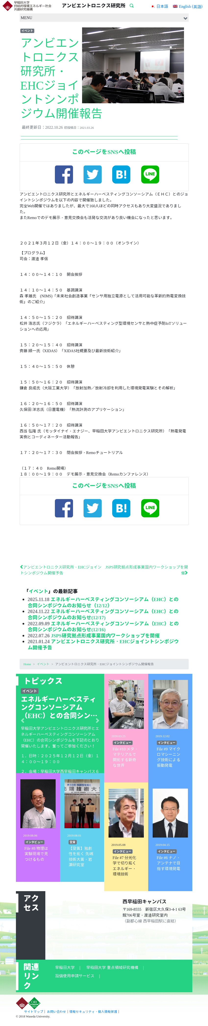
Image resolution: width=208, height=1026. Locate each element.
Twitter (94, 175)
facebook (65, 175)
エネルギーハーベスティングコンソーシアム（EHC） (60, 732)
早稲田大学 (65, 965)
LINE (151, 175)
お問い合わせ (56, 1010)
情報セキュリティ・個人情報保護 (93, 1010)
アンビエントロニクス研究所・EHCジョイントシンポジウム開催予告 (103, 643)
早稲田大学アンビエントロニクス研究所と (58, 727)
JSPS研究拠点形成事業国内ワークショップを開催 (105, 634)
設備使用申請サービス (74, 974)
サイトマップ (33, 1010)
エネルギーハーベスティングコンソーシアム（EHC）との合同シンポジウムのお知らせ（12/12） (103, 601)
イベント (27, 31)
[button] (22, 718)
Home (27, 662)
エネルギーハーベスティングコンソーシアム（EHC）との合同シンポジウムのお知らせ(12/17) (103, 613)
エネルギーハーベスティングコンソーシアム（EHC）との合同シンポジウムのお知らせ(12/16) (103, 625)
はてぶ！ (122, 175)
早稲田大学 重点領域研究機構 (112, 965)
